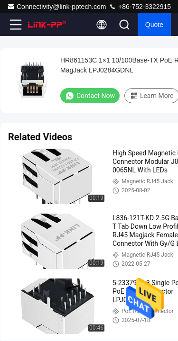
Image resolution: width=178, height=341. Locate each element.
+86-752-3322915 (140, 6)
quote (154, 24)
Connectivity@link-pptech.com (56, 6)
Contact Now (90, 95)
